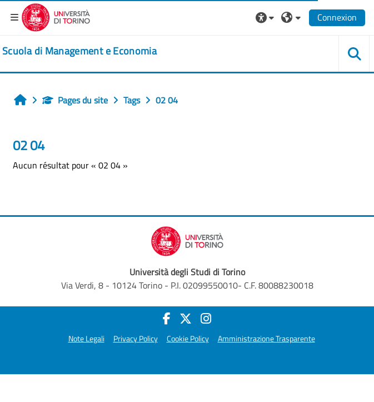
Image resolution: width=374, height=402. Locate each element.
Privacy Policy (135, 338)
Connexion (337, 17)
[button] (266, 17)
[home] (79, 51)
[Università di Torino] (56, 16)
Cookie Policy (188, 338)
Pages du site (75, 100)
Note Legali (86, 338)
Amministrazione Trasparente (266, 338)
